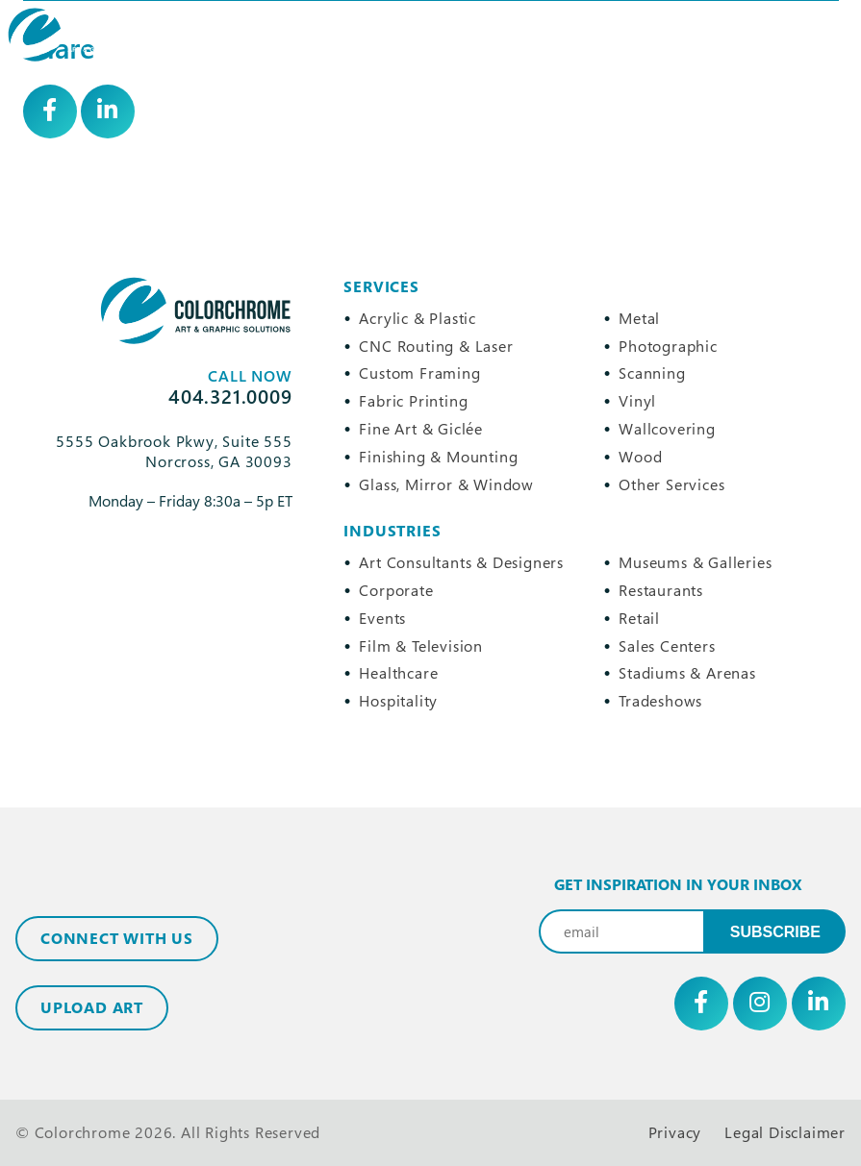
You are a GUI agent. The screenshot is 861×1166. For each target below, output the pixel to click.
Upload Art (91, 1007)
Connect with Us (116, 938)
